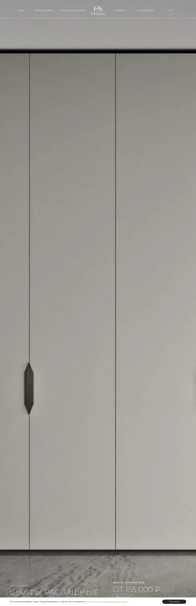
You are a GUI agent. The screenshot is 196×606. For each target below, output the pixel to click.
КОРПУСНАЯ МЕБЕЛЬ (43, 10)
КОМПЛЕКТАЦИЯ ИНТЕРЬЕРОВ (72, 10)
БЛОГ (171, 10)
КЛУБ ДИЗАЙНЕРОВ (145, 10)
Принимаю (174, 601)
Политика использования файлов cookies (108, 601)
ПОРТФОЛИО (120, 10)
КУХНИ (21, 10)
